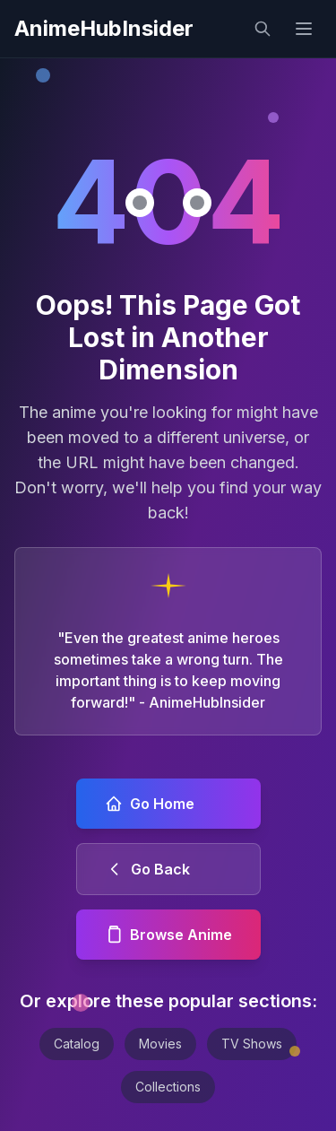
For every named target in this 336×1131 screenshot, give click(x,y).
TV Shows (251, 1043)
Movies (160, 1043)
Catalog (76, 1043)
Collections (168, 1086)
